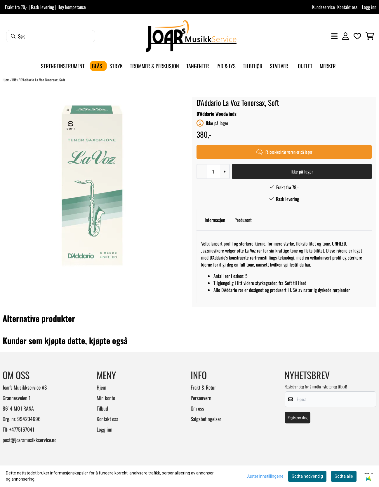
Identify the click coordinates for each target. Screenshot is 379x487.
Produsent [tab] (243, 219)
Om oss (197, 408)
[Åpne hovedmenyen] (334, 36)
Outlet (305, 66)
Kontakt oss (347, 6)
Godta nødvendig (307, 476)
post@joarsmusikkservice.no (29, 440)
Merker (328, 66)
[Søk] (50, 36)
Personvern (201, 398)
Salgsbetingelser (206, 419)
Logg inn (369, 6)
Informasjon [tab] (215, 219)
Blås (15, 79)
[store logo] (191, 36)
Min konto (106, 398)
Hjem (6, 79)
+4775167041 (21, 429)
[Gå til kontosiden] (345, 36)
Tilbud (102, 408)
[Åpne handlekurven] (369, 36)
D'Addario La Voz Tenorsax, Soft (42, 79)
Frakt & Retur (203, 387)
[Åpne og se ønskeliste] (357, 36)
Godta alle (344, 476)
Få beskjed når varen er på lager (284, 152)
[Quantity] (213, 171)
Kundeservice (323, 6)
